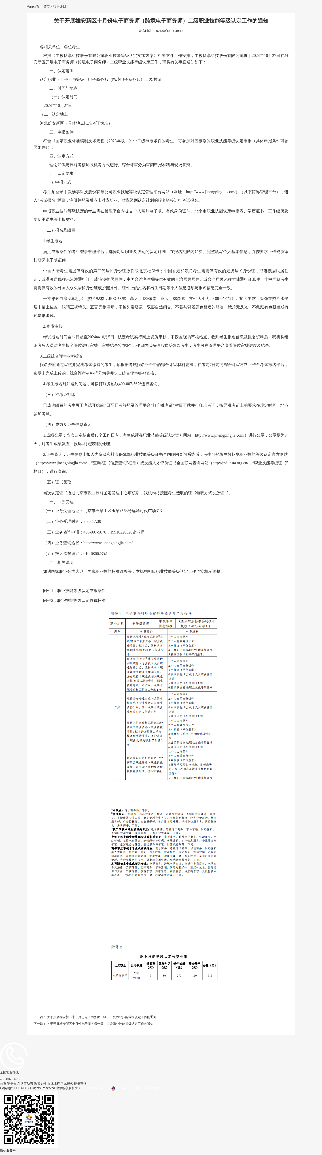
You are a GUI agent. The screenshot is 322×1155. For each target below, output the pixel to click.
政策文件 (40, 1083)
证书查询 (80, 1083)
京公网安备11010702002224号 (135, 1088)
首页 (46, 6)
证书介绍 (13, 1083)
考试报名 (67, 1083)
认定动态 (27, 1083)
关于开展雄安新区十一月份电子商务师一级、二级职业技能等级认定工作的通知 (102, 1017)
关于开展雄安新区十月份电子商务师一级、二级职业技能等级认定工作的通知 (100, 1023)
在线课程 (53, 1083)
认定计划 (59, 6)
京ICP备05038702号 (96, 1088)
